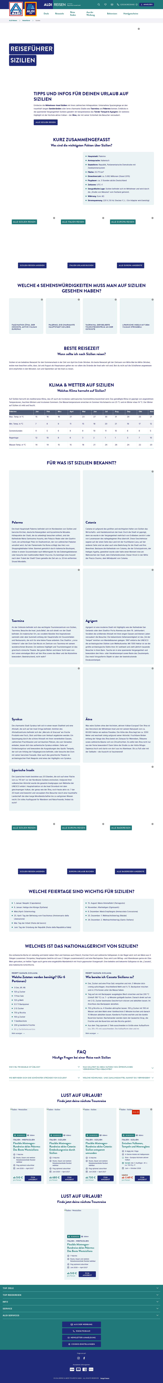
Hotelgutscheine (130, 13)
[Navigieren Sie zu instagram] (78, 1358)
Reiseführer (26, 20)
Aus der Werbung (90, 14)
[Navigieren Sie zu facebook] (84, 1358)
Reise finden (73, 14)
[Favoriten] (105, 4)
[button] (44, 1067)
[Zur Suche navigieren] (99, 4)
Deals (46, 13)
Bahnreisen (112, 13)
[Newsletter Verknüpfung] (112, 4)
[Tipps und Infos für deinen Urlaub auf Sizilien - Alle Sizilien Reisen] (46, 122)
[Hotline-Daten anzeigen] (136, 4)
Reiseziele (59, 13)
